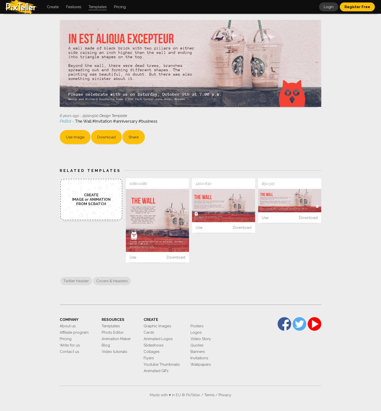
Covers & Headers (112, 281)
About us (68, 326)
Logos (196, 332)
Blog (106, 345)
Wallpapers (200, 364)
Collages (151, 351)
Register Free (357, 7)
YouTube (314, 324)
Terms (209, 395)
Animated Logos (158, 339)
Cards (149, 332)
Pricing (66, 339)
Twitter (299, 324)
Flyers (149, 358)
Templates (111, 326)
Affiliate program (74, 332)
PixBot (66, 121)
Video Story (200, 339)
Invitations (199, 358)
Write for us (70, 345)
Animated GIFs (156, 371)
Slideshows (153, 345)
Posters (196, 326)
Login (329, 7)
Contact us (69, 351)
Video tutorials (114, 351)
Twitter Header (76, 281)
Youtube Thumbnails (162, 364)
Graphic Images (157, 326)
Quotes (196, 345)
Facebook (284, 324)
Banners (197, 351)
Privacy (225, 395)
